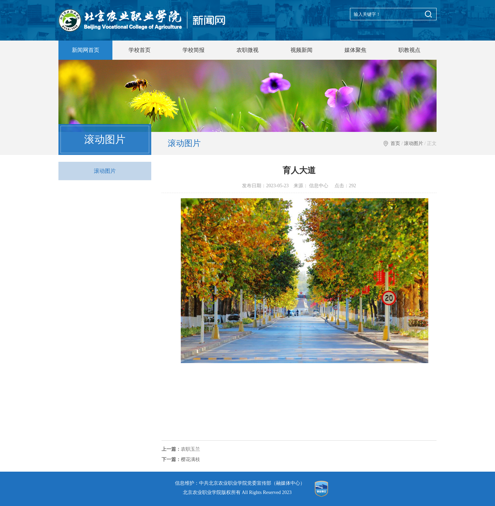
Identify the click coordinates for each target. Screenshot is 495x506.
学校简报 (194, 50)
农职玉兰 (181, 449)
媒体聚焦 (355, 50)
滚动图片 (413, 143)
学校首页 (140, 50)
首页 (395, 143)
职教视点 (409, 50)
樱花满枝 (181, 459)
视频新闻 (301, 50)
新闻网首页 (85, 50)
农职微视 (247, 50)
